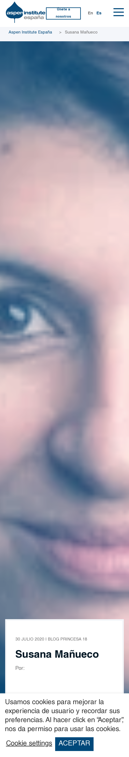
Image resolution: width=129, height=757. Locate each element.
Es (99, 13)
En (90, 13)
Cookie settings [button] (29, 744)
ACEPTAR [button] (74, 743)
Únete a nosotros (63, 13)
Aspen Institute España (30, 33)
